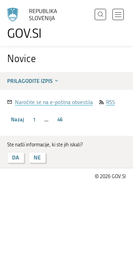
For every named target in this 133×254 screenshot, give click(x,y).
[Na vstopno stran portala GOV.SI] (35, 24)
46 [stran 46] (60, 119)
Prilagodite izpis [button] (33, 81)
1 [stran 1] (34, 119)
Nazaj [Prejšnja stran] (17, 119)
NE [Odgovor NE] (37, 157)
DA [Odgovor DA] (15, 157)
